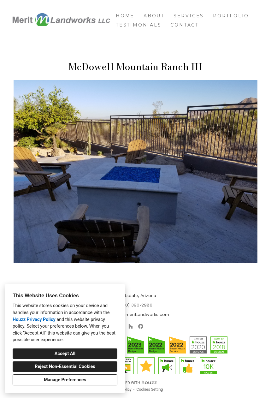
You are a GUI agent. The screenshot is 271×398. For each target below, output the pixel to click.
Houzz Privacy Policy (34, 319)
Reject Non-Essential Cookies (65, 366)
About (154, 16)
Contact (184, 25)
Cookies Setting (150, 389)
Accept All (65, 353)
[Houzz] (131, 326)
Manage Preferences (65, 380)
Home (125, 16)
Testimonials (139, 25)
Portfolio (231, 16)
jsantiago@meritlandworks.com (135, 314)
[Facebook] (141, 326)
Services (189, 16)
